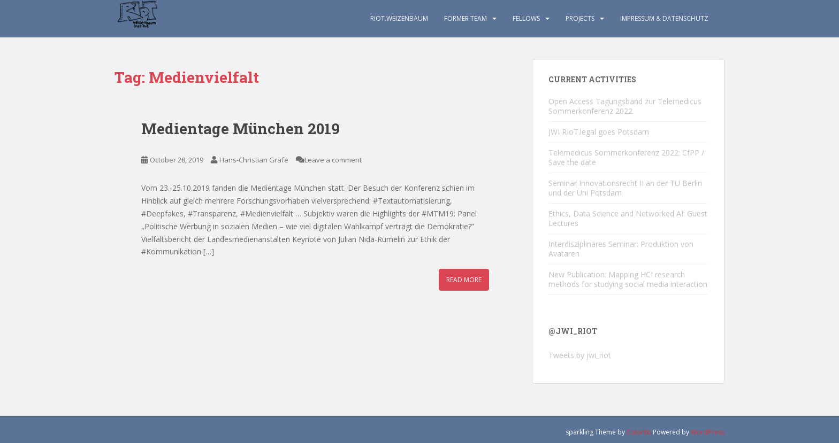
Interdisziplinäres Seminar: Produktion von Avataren (620, 249)
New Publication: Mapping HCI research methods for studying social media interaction (627, 279)
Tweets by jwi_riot (579, 355)
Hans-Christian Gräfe (253, 160)
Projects (580, 18)
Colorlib (639, 432)
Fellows (526, 18)
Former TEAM (465, 18)
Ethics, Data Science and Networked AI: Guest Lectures (627, 218)
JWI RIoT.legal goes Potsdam (598, 132)
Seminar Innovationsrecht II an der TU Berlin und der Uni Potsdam (625, 188)
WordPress (707, 432)
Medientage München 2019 (240, 128)
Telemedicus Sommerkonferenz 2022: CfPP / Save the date (626, 157)
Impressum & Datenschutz (664, 18)
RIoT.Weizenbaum (399, 18)
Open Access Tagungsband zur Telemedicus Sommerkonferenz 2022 (624, 106)
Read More (464, 279)
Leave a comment (333, 160)
